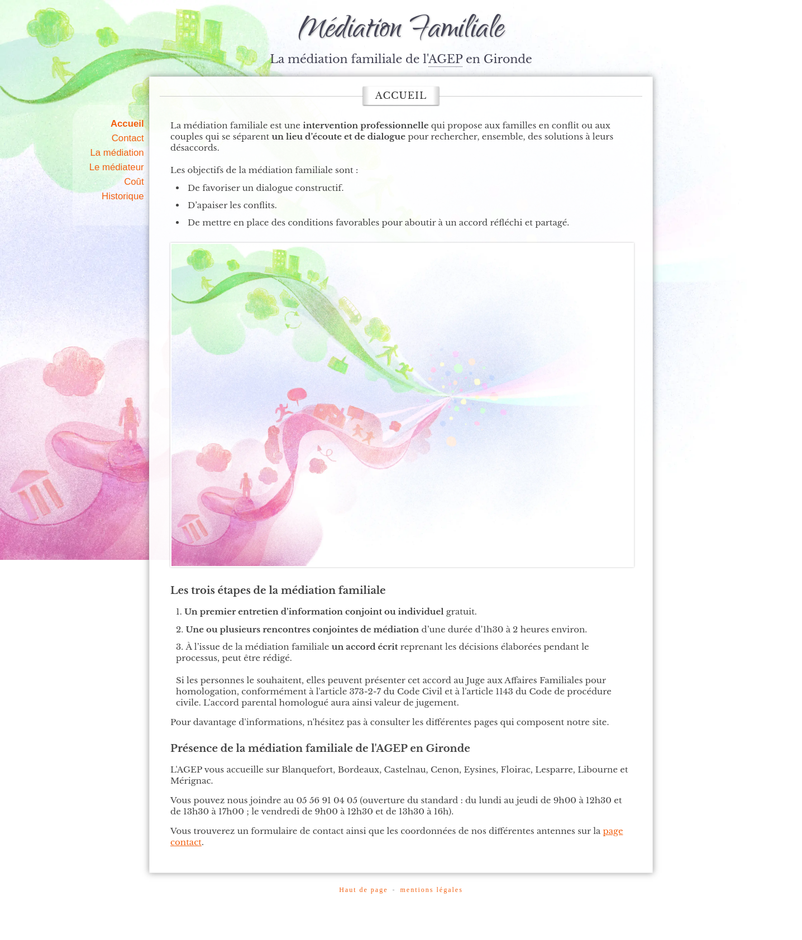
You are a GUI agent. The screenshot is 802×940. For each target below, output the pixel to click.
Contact (128, 138)
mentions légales (431, 890)
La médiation (117, 152)
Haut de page (363, 890)
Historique (123, 196)
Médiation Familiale (401, 31)
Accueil (127, 123)
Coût (134, 181)
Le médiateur (116, 167)
